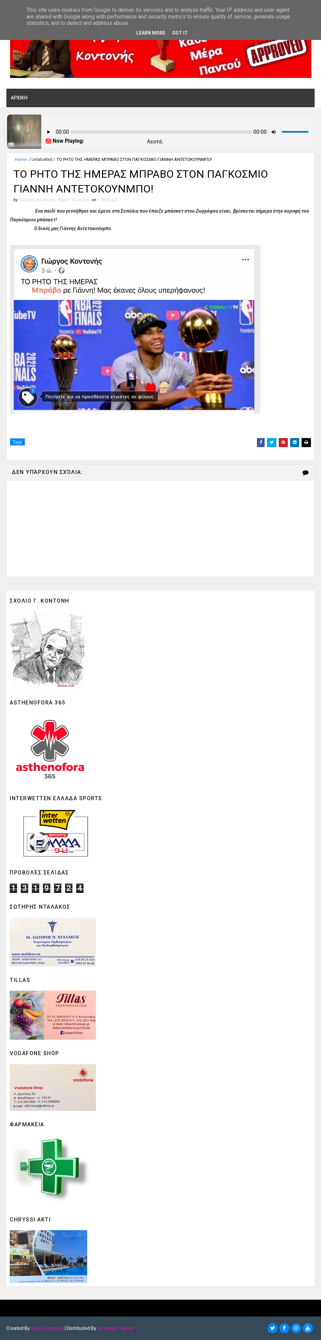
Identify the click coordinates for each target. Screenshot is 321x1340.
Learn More (150, 33)
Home (20, 159)
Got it (180, 33)
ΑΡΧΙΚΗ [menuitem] (19, 97)
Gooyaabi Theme (115, 1328)
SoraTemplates (47, 1328)
